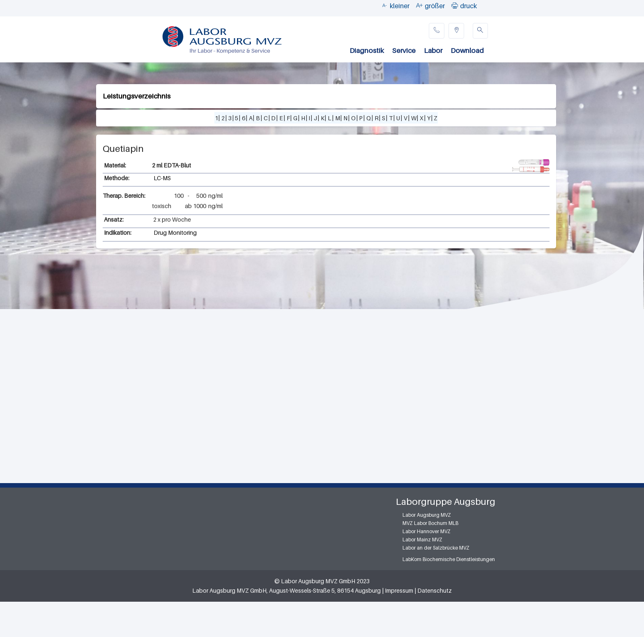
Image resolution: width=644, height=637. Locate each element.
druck (468, 6)
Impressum (399, 590)
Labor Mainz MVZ (422, 539)
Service (404, 50)
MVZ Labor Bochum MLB (430, 523)
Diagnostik (367, 50)
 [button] (454, 5)
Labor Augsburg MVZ (426, 515)
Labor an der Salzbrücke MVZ (435, 548)
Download (467, 50)
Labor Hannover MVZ (426, 531)
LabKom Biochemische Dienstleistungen (448, 559)
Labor (433, 50)
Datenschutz (434, 590)
